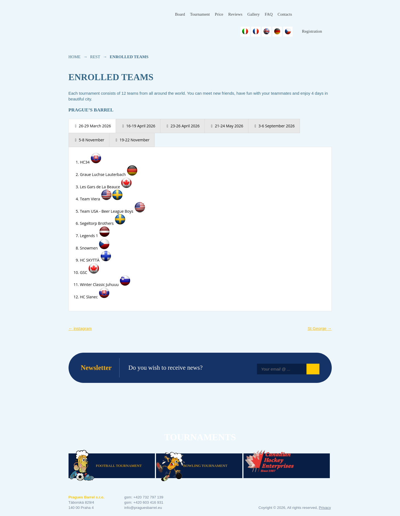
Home (75, 57)
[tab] (92, 126)
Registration (312, 31)
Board (180, 14)
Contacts (284, 14)
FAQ (269, 14)
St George (320, 328)
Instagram (314, 14)
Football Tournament (119, 465)
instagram (80, 328)
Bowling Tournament (205, 465)
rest (95, 57)
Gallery (253, 14)
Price (219, 14)
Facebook (301, 14)
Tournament (200, 14)
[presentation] (92, 126)
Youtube (328, 14)
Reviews (235, 14)
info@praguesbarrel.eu (143, 508)
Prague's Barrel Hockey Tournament (106, 18)
